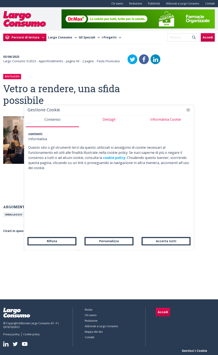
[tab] (52, 121)
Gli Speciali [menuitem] (87, 37)
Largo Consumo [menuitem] (60, 37)
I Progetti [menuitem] (109, 37)
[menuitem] (116, 3)
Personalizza (109, 241)
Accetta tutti (166, 241)
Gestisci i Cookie (194, 351)
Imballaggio (13, 214)
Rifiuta (52, 241)
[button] (188, 109)
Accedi (208, 37)
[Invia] (194, 37)
